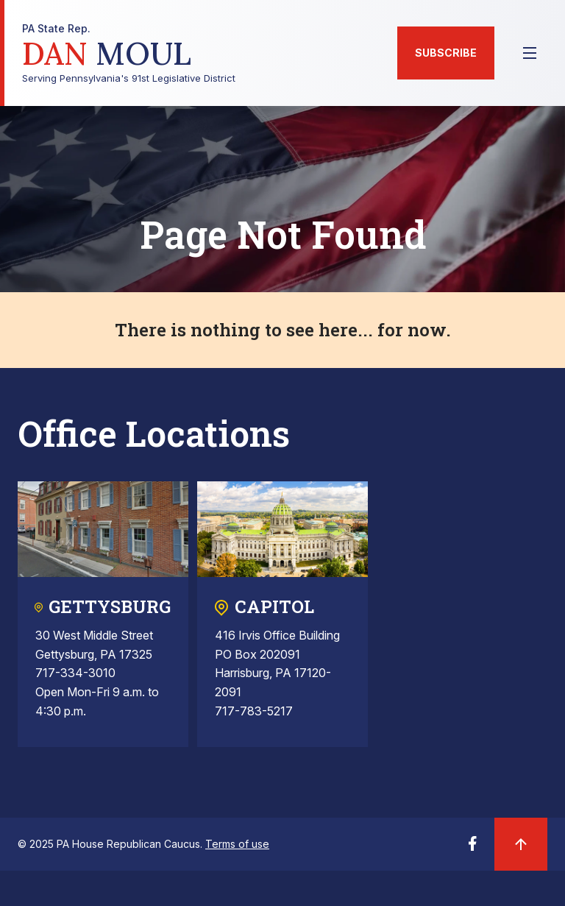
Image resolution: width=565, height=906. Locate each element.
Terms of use (237, 844)
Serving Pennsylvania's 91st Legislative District (128, 53)
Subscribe (446, 52)
